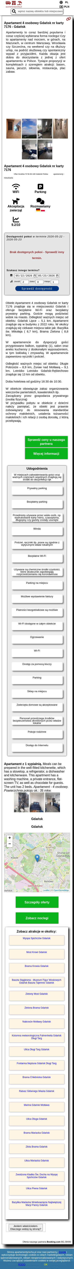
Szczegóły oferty (36, 902)
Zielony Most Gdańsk (36, 994)
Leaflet (46, 891)
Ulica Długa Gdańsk (36, 1119)
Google (62, 1252)
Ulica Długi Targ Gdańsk (36, 1049)
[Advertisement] (37, 96)
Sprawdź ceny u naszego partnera (46, 442)
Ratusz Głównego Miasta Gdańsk (36, 1091)
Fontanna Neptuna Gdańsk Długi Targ (36, 1063)
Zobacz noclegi (37, 918)
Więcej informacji (46, 454)
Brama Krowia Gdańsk (36, 966)
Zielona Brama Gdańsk (36, 1008)
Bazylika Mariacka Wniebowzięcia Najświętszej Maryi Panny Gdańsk (36, 1204)
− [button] (9, 845)
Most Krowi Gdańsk (36, 952)
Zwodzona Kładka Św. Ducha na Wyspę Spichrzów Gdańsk (37, 1176)
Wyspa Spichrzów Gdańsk (37, 938)
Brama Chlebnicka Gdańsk (36, 1077)
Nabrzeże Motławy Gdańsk (36, 1022)
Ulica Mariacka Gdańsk (36, 1161)
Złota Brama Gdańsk (36, 1147)
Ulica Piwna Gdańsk (36, 1188)
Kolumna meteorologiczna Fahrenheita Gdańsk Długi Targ (36, 1037)
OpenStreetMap (61, 891)
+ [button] (9, 839)
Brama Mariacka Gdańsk (36, 1133)
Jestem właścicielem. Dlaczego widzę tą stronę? (25, 1228)
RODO (21, 1264)
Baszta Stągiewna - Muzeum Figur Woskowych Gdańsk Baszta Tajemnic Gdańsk (36, 982)
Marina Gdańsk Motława (36, 1105)
